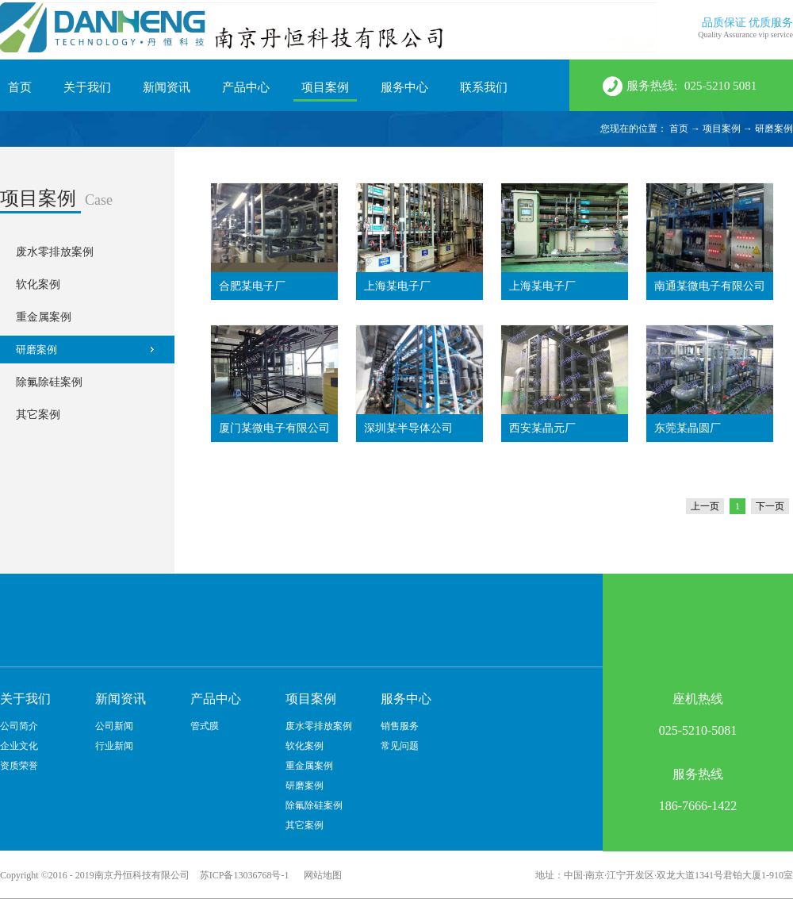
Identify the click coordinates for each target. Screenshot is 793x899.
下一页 (770, 506)
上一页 (705, 506)
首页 (20, 87)
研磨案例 (774, 128)
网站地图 (320, 875)
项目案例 (722, 128)
